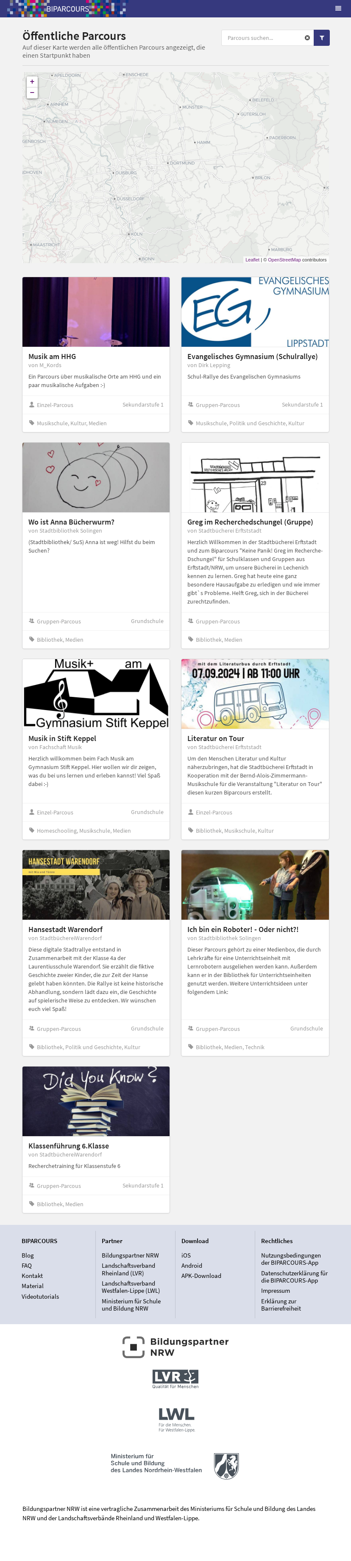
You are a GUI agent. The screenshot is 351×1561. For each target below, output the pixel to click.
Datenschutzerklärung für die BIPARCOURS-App (294, 1277)
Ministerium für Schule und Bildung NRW (131, 1304)
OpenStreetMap (284, 259)
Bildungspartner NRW (130, 1255)
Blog (28, 1255)
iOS (186, 1255)
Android (191, 1265)
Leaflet (252, 259)
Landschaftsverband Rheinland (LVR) (128, 1269)
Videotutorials (40, 1296)
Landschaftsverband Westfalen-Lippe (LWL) (131, 1287)
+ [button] (32, 82)
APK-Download (201, 1276)
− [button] (32, 93)
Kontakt (32, 1276)
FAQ (27, 1265)
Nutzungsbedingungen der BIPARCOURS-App (291, 1259)
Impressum (275, 1290)
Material (33, 1286)
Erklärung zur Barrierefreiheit (281, 1304)
